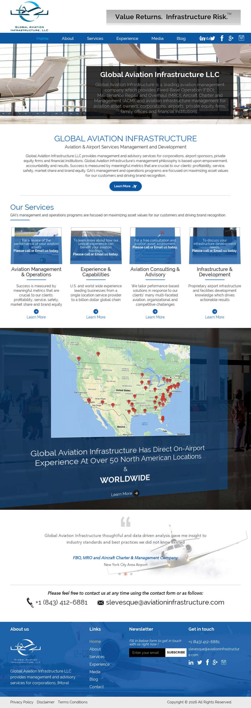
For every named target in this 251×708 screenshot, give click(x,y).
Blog (181, 38)
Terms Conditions (73, 702)
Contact (96, 687)
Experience (127, 38)
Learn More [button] (125, 177)
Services (95, 38)
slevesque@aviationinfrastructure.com (147, 602)
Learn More (155, 311)
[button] (9, 84)
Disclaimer (45, 702)
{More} (63, 683)
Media (157, 38)
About (68, 38)
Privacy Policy (21, 702)
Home (43, 38)
